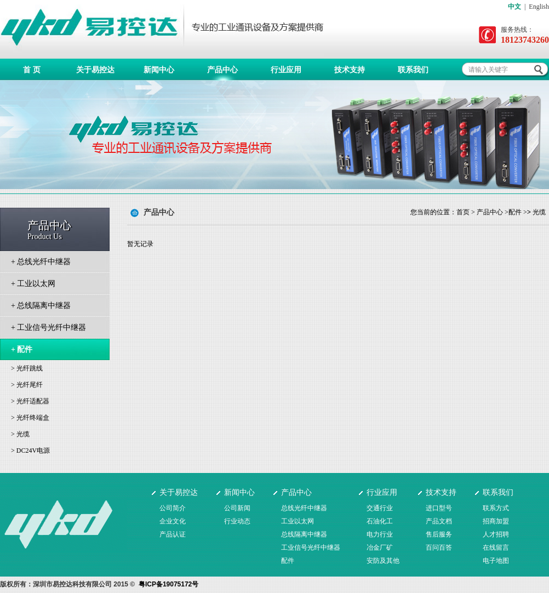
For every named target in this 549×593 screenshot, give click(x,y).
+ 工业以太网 (33, 284)
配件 (515, 212)
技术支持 (349, 69)
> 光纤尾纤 (27, 385)
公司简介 (172, 508)
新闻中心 (159, 69)
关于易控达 (95, 69)
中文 (514, 6)
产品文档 (439, 521)
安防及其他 (383, 561)
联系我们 (413, 69)
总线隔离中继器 (304, 534)
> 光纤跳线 (27, 368)
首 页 (32, 69)
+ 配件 (21, 349)
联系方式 (496, 508)
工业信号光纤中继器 (310, 547)
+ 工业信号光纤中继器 (48, 327)
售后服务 (439, 534)
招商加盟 (496, 521)
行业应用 (286, 69)
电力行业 (380, 534)
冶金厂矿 (380, 547)
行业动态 (237, 521)
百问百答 (439, 547)
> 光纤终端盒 (30, 417)
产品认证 (172, 534)
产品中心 (222, 69)
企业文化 (172, 521)
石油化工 (380, 521)
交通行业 (380, 508)
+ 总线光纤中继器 (41, 262)
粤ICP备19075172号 (168, 584)
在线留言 (496, 547)
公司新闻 (237, 508)
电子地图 (496, 561)
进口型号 (439, 508)
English (539, 6)
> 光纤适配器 (30, 401)
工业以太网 (297, 521)
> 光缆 (20, 434)
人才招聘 (496, 534)
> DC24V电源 (30, 450)
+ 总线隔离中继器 (41, 305)
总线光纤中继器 (304, 508)
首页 (463, 212)
